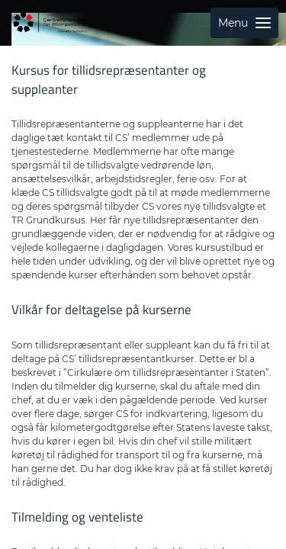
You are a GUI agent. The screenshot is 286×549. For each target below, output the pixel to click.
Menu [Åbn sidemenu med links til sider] (244, 23)
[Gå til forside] (49, 23)
